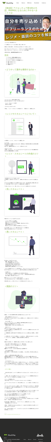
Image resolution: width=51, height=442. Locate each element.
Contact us (44, 2)
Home (17, 2)
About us (23, 2)
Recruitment (36, 2)
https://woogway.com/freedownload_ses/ (12, 414)
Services (29, 2)
